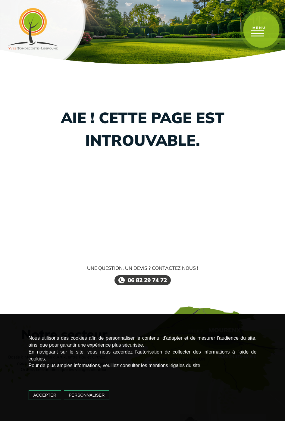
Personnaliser (87, 395)
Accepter (44, 395)
